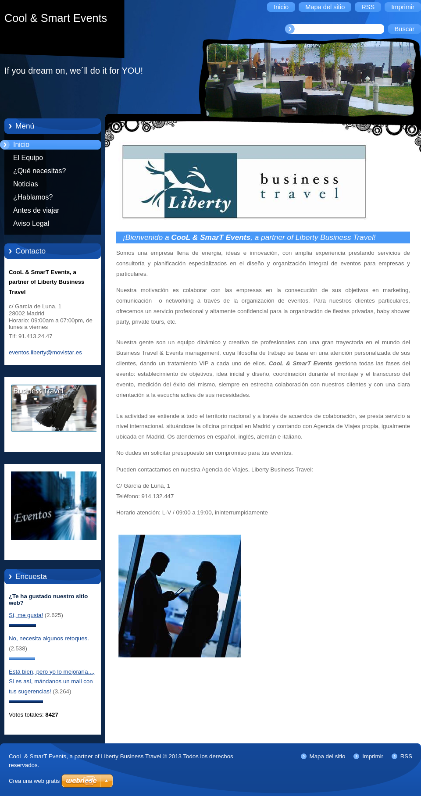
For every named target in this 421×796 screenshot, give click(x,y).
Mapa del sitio (328, 756)
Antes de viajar (36, 210)
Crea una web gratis (34, 781)
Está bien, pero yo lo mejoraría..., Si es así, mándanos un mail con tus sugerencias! (51, 681)
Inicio (21, 144)
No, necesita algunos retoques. (49, 638)
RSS (406, 756)
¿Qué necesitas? (39, 171)
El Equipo (28, 157)
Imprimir (372, 756)
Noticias (25, 184)
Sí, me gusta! (26, 615)
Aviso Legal (31, 223)
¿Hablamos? (33, 197)
